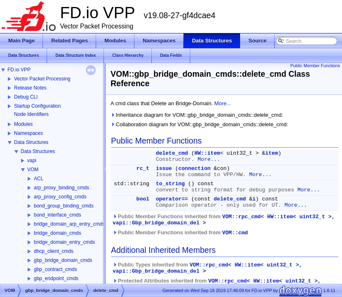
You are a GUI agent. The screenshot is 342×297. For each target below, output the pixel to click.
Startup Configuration (37, 106)
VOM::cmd (235, 233)
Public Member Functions (315, 65)
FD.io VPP (19, 70)
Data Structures (31, 142)
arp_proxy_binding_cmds (61, 188)
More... (222, 103)
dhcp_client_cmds (53, 251)
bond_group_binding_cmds (64, 206)
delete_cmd (172, 153)
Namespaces (28, 133)
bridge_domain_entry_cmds (64, 242)
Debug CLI (26, 97)
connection (194, 168)
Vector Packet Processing (42, 79)
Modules (23, 124)
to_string (170, 184)
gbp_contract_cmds (55, 269)
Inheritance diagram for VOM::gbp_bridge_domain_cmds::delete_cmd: (197, 115)
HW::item (207, 153)
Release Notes (30, 88)
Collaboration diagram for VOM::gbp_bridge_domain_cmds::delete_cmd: (199, 124)
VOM (32, 169)
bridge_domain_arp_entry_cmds (69, 224)
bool (143, 199)
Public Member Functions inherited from (224, 219)
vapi (31, 160)
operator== (172, 199)
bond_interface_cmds (57, 215)
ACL (38, 179)
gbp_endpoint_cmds (56, 278)
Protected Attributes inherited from (217, 284)
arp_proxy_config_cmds (60, 197)
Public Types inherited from (207, 268)
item (271, 153)
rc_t (143, 168)
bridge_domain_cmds (57, 233)
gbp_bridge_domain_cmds (63, 260)
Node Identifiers (31, 114)
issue (164, 168)
